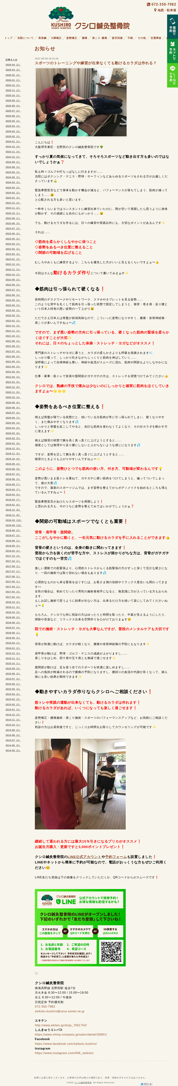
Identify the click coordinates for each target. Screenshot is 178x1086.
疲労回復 (117, 37)
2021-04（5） (13, 366)
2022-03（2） (13, 310)
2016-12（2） (13, 602)
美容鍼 (42, 37)
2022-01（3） (13, 321)
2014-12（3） (13, 714)
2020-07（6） (13, 413)
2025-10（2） (13, 95)
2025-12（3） (13, 85)
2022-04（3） (13, 305)
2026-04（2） (13, 65)
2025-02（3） (13, 136)
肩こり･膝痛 (99, 37)
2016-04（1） (13, 643)
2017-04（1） (13, 586)
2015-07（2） (13, 679)
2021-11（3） (13, 331)
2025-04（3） (13, 126)
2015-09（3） (13, 668)
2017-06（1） (13, 576)
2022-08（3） (13, 285)
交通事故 (156, 37)
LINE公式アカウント (85, 857)
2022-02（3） (13, 315)
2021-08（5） (13, 346)
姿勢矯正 (71, 37)
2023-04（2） (13, 244)
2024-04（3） (13, 182)
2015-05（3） (13, 689)
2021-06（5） (13, 356)
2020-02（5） (13, 438)
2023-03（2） (13, 249)
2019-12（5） (13, 448)
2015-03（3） (13, 699)
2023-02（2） (13, 254)
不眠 (130, 37)
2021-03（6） (13, 372)
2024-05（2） (13, 177)
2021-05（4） (13, 361)
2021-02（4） (13, 377)
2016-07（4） (13, 628)
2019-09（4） (13, 464)
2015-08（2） (13, 673)
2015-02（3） (13, 704)
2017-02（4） (13, 597)
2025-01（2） (13, 141)
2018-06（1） (13, 541)
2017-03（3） (13, 592)
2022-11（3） (13, 269)
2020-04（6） (13, 428)
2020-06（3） (13, 418)
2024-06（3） (13, 172)
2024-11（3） (13, 152)
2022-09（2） (13, 279)
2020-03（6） (13, 433)
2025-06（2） (13, 116)
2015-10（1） (13, 663)
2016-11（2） (13, 607)
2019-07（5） (13, 474)
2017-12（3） (13, 556)
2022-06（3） (13, 295)
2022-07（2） (13, 290)
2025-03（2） (13, 131)
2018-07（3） (13, 535)
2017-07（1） (13, 571)
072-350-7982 (161, 4)
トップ (8, 37)
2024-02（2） (13, 193)
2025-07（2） (13, 111)
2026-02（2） (13, 75)
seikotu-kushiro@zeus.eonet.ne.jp (59, 1011)
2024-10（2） (13, 157)
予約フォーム (116, 857)
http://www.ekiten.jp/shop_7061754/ (61, 1025)
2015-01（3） (13, 709)
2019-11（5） (13, 453)
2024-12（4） (13, 146)
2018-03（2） (13, 551)
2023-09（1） (13, 218)
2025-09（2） (13, 100)
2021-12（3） (13, 326)
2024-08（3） (13, 167)
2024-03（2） (13, 187)
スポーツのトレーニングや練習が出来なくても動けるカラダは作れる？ (96, 63)
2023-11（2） (13, 208)
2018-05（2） (13, 546)
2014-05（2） (13, 750)
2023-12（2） (13, 203)
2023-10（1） (13, 213)
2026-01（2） (13, 80)
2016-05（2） (13, 638)
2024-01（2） (13, 198)
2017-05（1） (13, 581)
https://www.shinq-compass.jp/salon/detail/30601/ (71, 1034)
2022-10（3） (13, 274)
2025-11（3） (13, 90)
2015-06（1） (13, 684)
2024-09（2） (13, 162)
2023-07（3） (13, 228)
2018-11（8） (13, 515)
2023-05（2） (13, 239)
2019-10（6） (13, 459)
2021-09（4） (13, 341)
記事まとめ (11, 59)
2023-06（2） (13, 233)
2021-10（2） (13, 336)
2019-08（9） (13, 469)
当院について (25, 37)
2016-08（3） (13, 622)
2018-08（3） (13, 530)
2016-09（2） (13, 617)
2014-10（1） (13, 725)
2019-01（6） (13, 505)
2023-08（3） (13, 223)
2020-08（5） (13, 407)
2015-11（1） (13, 658)
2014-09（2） (13, 730)
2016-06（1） (13, 633)
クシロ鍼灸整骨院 (83, 1082)
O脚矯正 (56, 37)
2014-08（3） (13, 735)
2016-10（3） (13, 612)
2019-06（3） (13, 479)
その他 (142, 37)
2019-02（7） (13, 500)
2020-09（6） (13, 402)
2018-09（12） (14, 525)
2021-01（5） (13, 382)
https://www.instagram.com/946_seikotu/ (64, 1053)
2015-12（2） (13, 653)
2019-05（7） (13, 484)
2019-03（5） (13, 494)
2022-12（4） (13, 264)
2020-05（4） (13, 423)
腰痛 (84, 37)
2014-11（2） (13, 720)
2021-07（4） (13, 351)
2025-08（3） (13, 106)
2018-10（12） (14, 520)
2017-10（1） (13, 561)
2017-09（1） (13, 566)
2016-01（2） (13, 648)
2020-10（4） (13, 397)
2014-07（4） (13, 740)
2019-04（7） (13, 489)
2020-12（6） (13, 387)
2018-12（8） (13, 510)
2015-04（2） (13, 694)
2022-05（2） (13, 300)
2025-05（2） (13, 121)
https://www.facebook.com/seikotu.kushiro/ (66, 1043)
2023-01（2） (13, 259)
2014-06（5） (13, 745)
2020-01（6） (13, 443)
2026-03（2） (13, 70)
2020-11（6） (13, 392)
